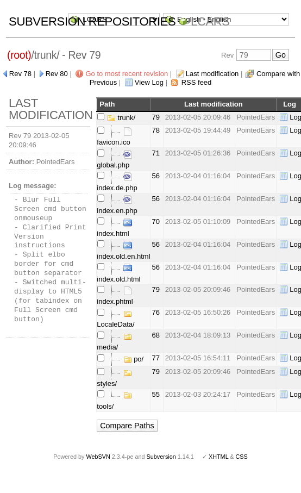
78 (156, 130)
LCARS (210, 21)
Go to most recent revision (126, 74)
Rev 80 (57, 74)
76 (156, 312)
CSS (242, 456)
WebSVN (98, 456)
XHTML (218, 456)
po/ (133, 359)
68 (156, 335)
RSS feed (196, 82)
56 (156, 176)
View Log (149, 82)
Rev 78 (20, 74)
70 (156, 221)
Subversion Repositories (92, 21)
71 (156, 153)
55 (156, 394)
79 (156, 117)
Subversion (161, 456)
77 (156, 358)
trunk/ (121, 118)
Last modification (212, 74)
